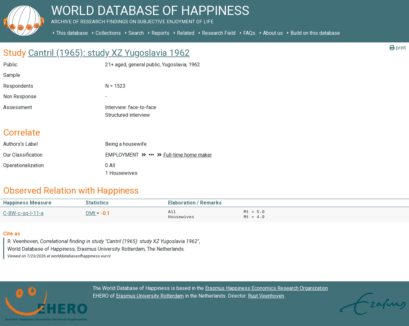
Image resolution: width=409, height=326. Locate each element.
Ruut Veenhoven (266, 296)
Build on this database (315, 33)
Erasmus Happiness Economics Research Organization (266, 288)
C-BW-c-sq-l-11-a (23, 213)
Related (185, 33)
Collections (108, 33)
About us (273, 33)
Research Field (218, 33)
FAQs (249, 33)
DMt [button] (91, 213)
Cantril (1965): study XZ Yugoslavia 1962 (109, 53)
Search (136, 33)
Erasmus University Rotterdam (150, 296)
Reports (160, 33)
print (398, 48)
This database (72, 33)
